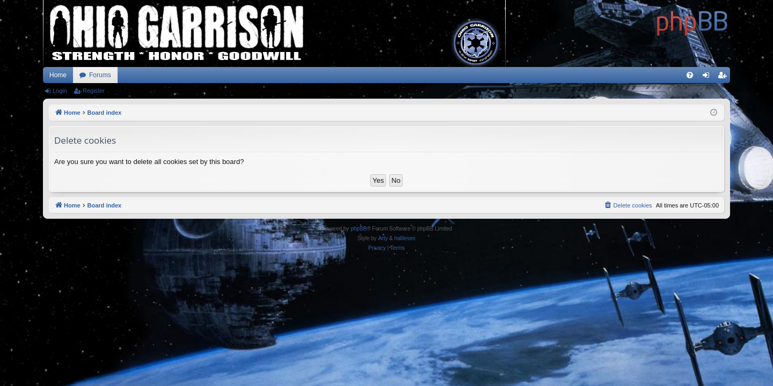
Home (58, 75)
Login (60, 90)
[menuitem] (690, 75)
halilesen (404, 238)
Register (94, 90)
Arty (383, 238)
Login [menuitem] (708, 77)
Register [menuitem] (724, 77)
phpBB (359, 229)
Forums (100, 75)
